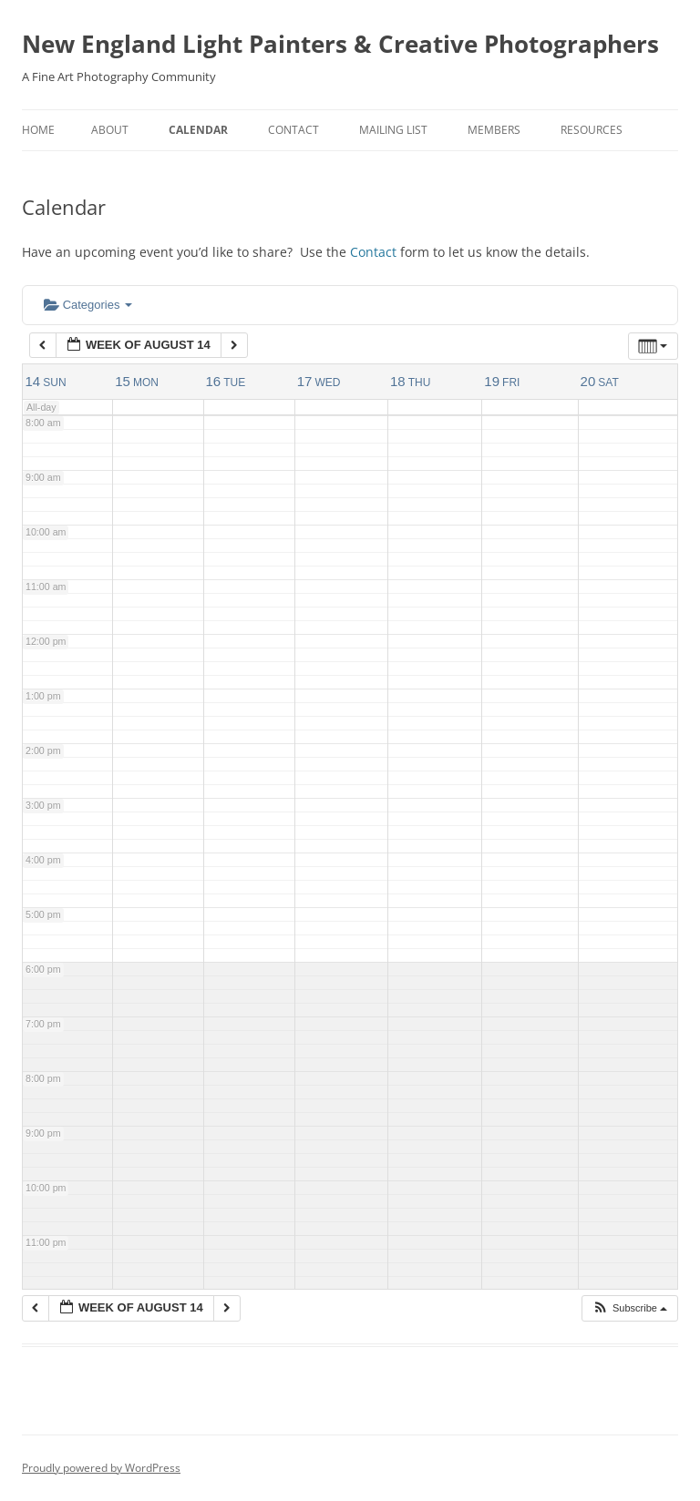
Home (38, 130)
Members (494, 130)
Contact (293, 130)
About (110, 130)
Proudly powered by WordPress (101, 1467)
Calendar (198, 130)
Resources (592, 130)
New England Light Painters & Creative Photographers (340, 43)
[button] (629, 1308)
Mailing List (393, 130)
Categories (88, 304)
